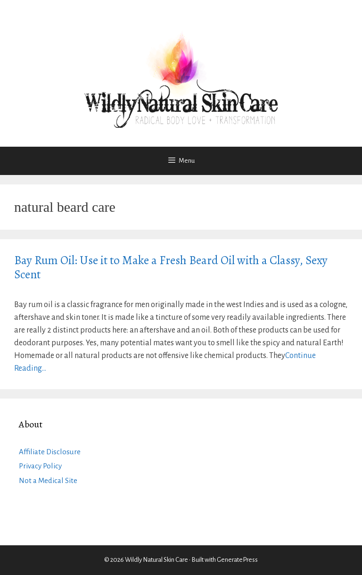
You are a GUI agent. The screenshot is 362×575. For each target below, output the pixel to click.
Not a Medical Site (48, 480)
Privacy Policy (40, 466)
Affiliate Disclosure (50, 452)
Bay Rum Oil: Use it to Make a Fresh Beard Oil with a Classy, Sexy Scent (171, 267)
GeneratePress (237, 559)
